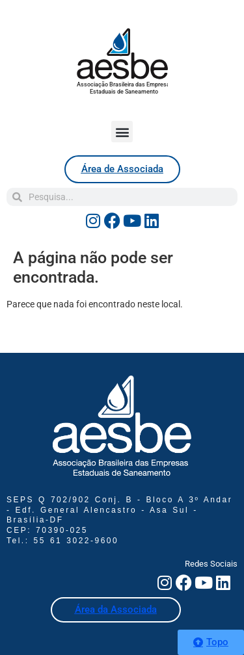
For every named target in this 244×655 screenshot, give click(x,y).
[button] (122, 131)
